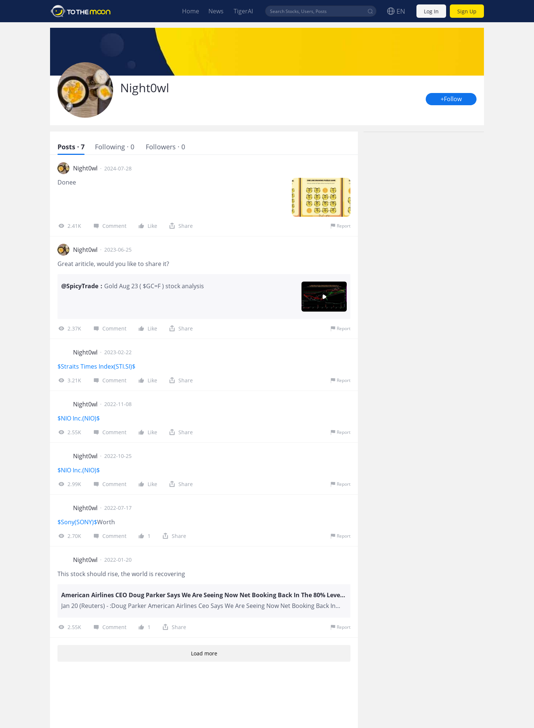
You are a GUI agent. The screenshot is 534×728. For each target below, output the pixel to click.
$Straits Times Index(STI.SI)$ (97, 366)
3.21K (69, 380)
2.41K (69, 225)
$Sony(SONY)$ (77, 522)
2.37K (69, 328)
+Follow (451, 99)
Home (190, 11)
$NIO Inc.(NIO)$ (78, 418)
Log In (431, 11)
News (216, 11)
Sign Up (467, 11)
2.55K (69, 432)
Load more (203, 653)
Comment (109, 225)
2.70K (69, 535)
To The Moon (81, 11)
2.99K (69, 484)
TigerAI (243, 11)
